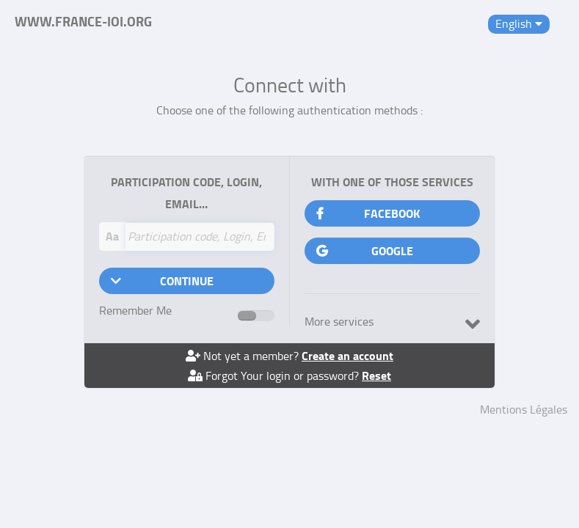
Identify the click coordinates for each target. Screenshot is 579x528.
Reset (376, 375)
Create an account (347, 355)
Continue (162, 280)
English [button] (518, 23)
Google (364, 250)
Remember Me (157, 311)
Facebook (368, 213)
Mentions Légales (523, 409)
